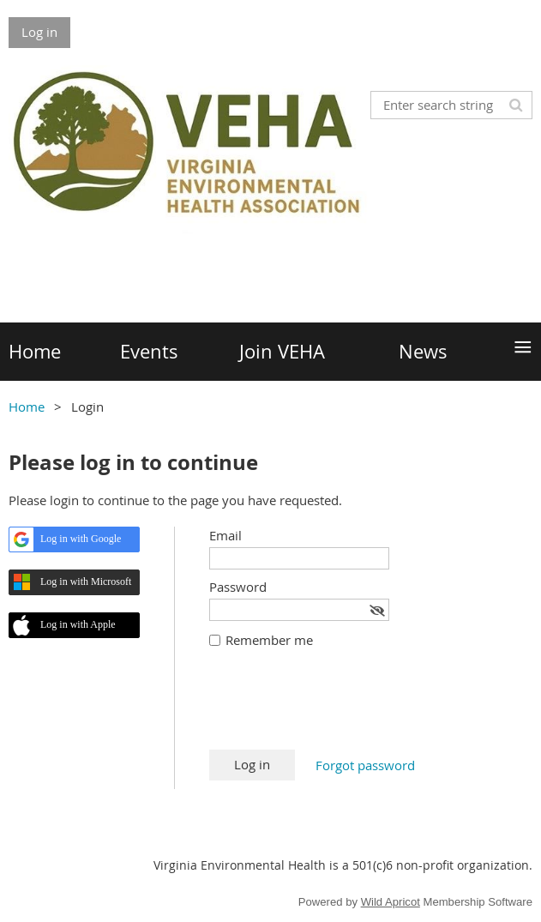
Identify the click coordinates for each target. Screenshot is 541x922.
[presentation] (339, 707)
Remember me (269, 639)
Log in (39, 31)
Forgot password (365, 765)
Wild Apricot (390, 901)
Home (27, 406)
